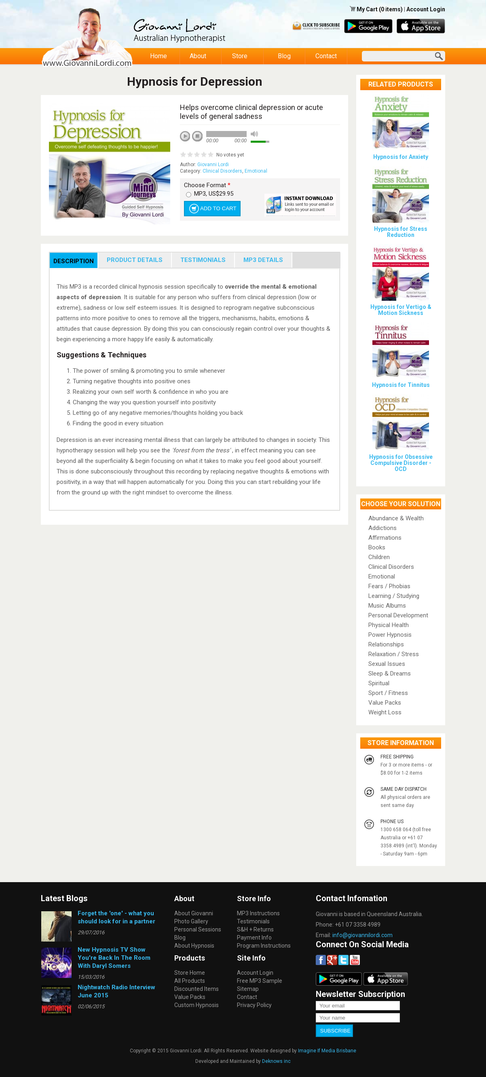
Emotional (256, 171)
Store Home (189, 972)
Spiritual (378, 683)
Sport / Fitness (388, 693)
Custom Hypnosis (196, 1005)
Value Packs (384, 702)
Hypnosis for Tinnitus (401, 385)
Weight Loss (384, 712)
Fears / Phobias (389, 586)
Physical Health (388, 625)
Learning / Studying (393, 596)
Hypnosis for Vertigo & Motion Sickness (400, 310)
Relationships (386, 644)
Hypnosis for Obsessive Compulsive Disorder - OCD (401, 463)
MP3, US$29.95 (213, 193)
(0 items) (391, 9)
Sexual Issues (386, 663)
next (221, 147)
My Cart (368, 9)
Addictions (382, 528)
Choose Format (207, 185)
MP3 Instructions (258, 913)
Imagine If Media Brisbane (327, 1049)
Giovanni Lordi (213, 164)
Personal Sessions (197, 929)
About (198, 56)
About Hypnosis (194, 945)
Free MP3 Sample (259, 981)
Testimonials (253, 921)
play (188, 139)
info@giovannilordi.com (362, 935)
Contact (326, 56)
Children (379, 557)
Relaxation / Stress (393, 654)
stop (197, 136)
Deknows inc (276, 1059)
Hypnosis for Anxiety (400, 157)
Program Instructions (264, 945)
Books (376, 547)
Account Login (425, 9)
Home (158, 56)
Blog (284, 56)
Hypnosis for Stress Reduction (400, 232)
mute (254, 134)
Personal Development (398, 615)
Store (240, 56)
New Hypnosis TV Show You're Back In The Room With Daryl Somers (114, 957)
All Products (189, 981)
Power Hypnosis (390, 634)
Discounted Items (196, 989)
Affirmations (384, 537)
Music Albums (387, 605)
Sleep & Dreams (389, 673)
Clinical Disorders (222, 171)
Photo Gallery (191, 921)
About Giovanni (193, 913)
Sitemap (248, 989)
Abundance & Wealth (396, 518)
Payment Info (254, 937)
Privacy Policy (254, 1005)
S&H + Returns (255, 929)
